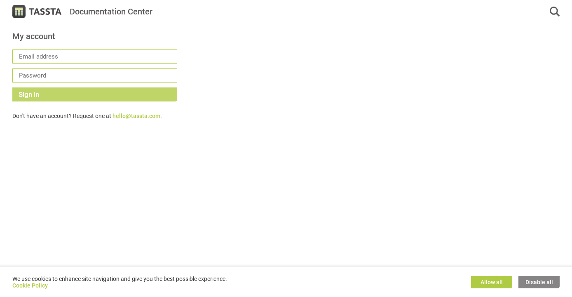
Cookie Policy (30, 285)
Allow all (492, 282)
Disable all (539, 282)
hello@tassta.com (136, 116)
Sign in (29, 94)
